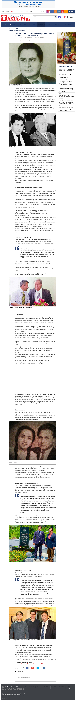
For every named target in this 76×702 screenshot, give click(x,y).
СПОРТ (49, 24)
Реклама (39, 686)
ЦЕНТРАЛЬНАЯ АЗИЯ (25, 24)
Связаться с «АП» (54, 687)
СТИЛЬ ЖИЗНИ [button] (41, 24)
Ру (40, 11)
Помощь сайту (69, 687)
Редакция (31, 686)
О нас (24, 686)
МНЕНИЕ (57, 24)
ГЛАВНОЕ (4, 24)
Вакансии (61, 686)
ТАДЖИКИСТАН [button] (13, 24)
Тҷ (42, 11)
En (43, 11)
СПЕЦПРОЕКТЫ (67, 24)
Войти (71, 11)
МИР (34, 24)
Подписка (46, 686)
